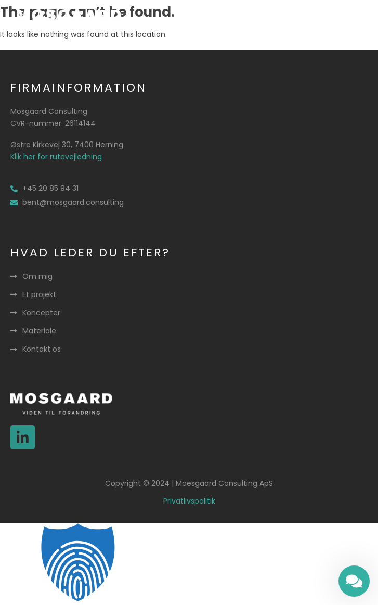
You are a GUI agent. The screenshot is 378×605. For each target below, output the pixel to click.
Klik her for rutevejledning (56, 156)
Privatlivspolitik (189, 501)
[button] (339, 20)
